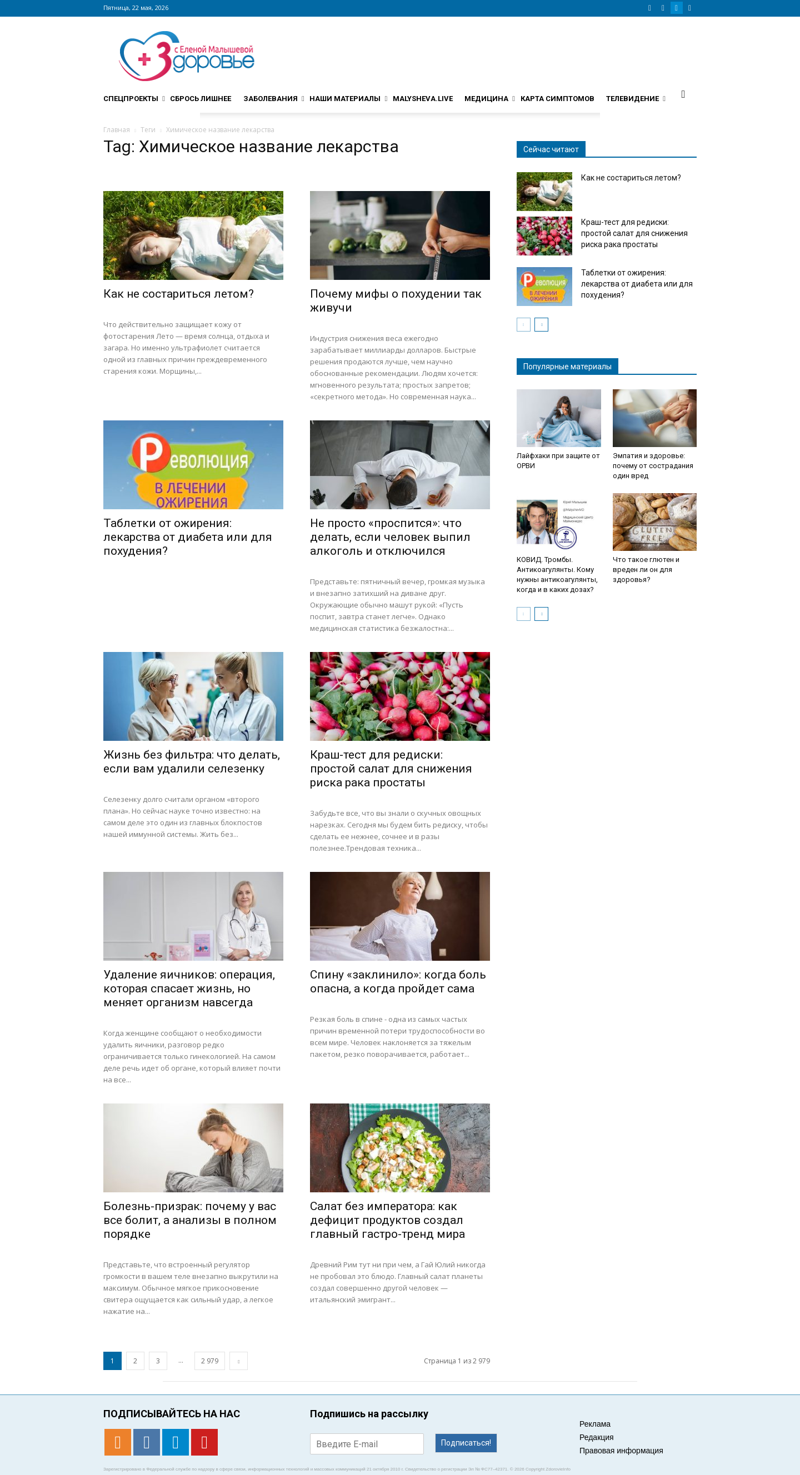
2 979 (209, 1361)
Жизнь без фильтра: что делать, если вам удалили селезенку (191, 761)
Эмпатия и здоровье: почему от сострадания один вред (653, 465)
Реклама (595, 1423)
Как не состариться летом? (178, 293)
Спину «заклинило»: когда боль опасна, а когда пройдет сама (398, 981)
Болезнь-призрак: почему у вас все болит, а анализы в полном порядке (190, 1220)
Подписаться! (466, 1442)
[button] (683, 94)
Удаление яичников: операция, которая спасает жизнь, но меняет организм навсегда (189, 988)
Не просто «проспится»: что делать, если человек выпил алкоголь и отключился (390, 537)
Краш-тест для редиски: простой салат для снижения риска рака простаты (391, 768)
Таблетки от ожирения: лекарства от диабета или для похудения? (187, 537)
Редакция (596, 1437)
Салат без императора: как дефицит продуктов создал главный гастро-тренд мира (387, 1220)
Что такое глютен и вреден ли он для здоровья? (646, 569)
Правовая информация (621, 1450)
